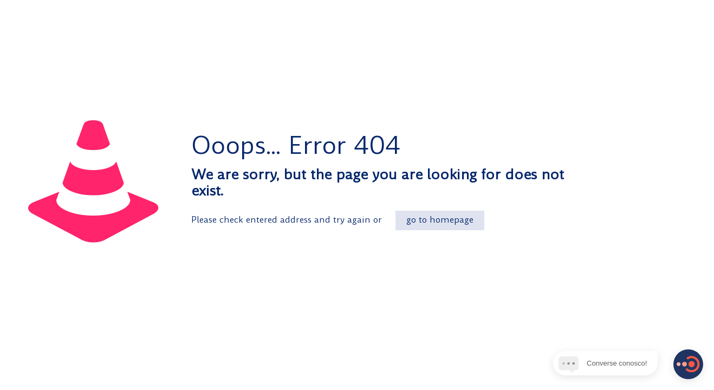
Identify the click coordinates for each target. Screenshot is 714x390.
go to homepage (439, 220)
